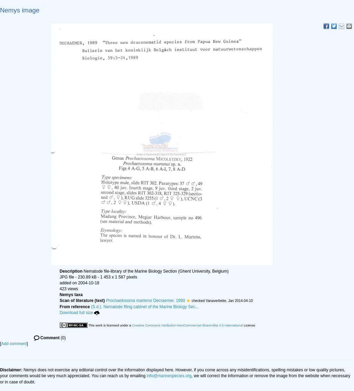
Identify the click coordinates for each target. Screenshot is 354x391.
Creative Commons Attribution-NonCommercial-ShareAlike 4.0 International (187, 325)
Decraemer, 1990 (145, 300)
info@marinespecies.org (169, 375)
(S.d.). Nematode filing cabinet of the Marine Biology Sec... (145, 306)
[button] (188, 300)
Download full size (80, 312)
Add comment (14, 343)
